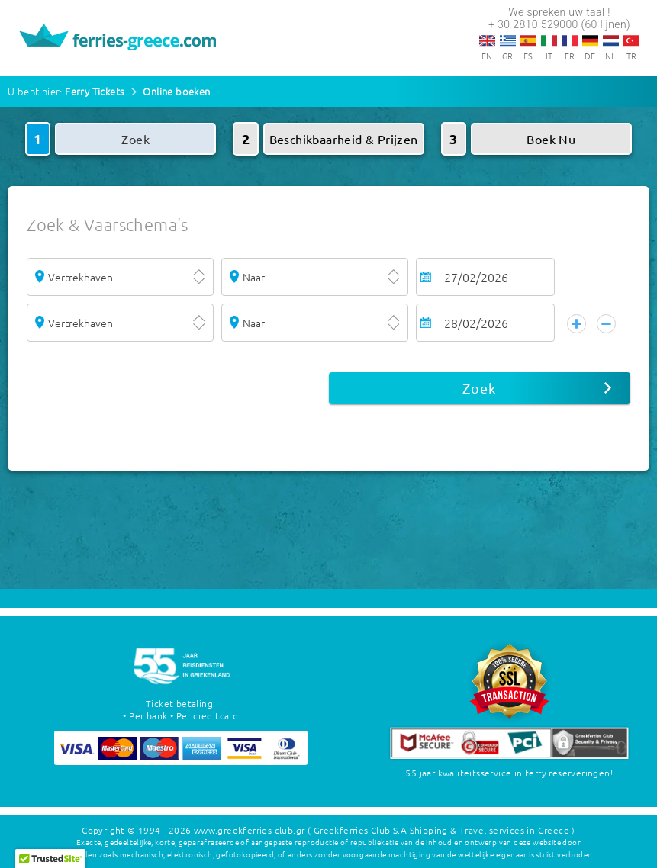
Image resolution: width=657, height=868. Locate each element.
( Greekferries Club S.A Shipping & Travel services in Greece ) (441, 830)
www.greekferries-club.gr (249, 830)
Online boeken (176, 91)
